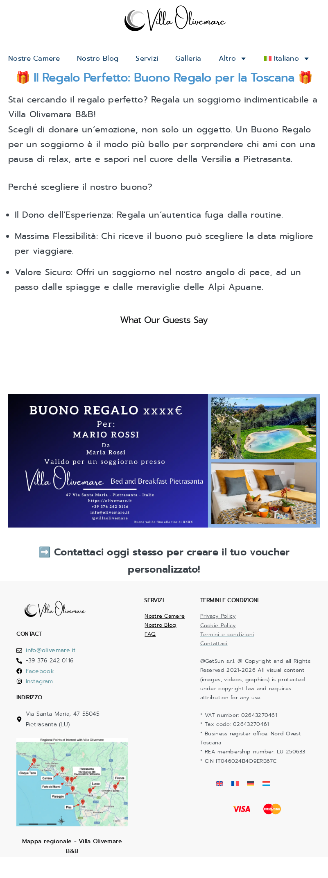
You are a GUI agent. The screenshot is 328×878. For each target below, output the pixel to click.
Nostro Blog (102, 58)
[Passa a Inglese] (219, 802)
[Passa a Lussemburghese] (266, 802)
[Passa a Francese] (235, 802)
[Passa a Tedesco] (250, 802)
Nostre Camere (35, 58)
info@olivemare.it (51, 669)
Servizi (153, 58)
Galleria (196, 58)
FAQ (150, 653)
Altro (241, 58)
